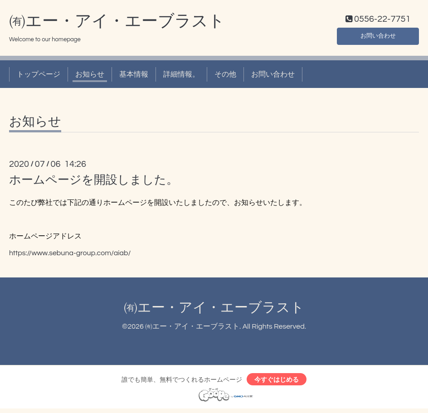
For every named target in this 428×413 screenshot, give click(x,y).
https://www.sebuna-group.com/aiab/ (70, 254)
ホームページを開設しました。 (93, 182)
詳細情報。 (181, 76)
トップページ (38, 76)
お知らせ (89, 76)
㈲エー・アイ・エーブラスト (117, 23)
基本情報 (133, 76)
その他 (225, 76)
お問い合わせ (378, 36)
